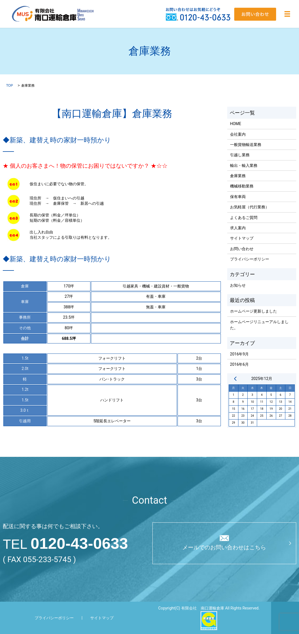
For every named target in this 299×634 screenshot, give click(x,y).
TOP (9, 85)
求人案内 (238, 228)
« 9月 (235, 378)
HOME (235, 123)
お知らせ (238, 285)
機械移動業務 (241, 186)
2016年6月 (239, 364)
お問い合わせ (241, 249)
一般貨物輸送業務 (245, 144)
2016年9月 (239, 354)
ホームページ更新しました (253, 311)
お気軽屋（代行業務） (249, 207)
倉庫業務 (238, 176)
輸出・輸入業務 (243, 165)
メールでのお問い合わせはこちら (224, 547)
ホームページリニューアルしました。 (259, 325)
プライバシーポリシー (249, 259)
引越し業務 (240, 155)
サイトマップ (241, 238)
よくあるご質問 (243, 217)
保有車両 (238, 196)
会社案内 (238, 134)
